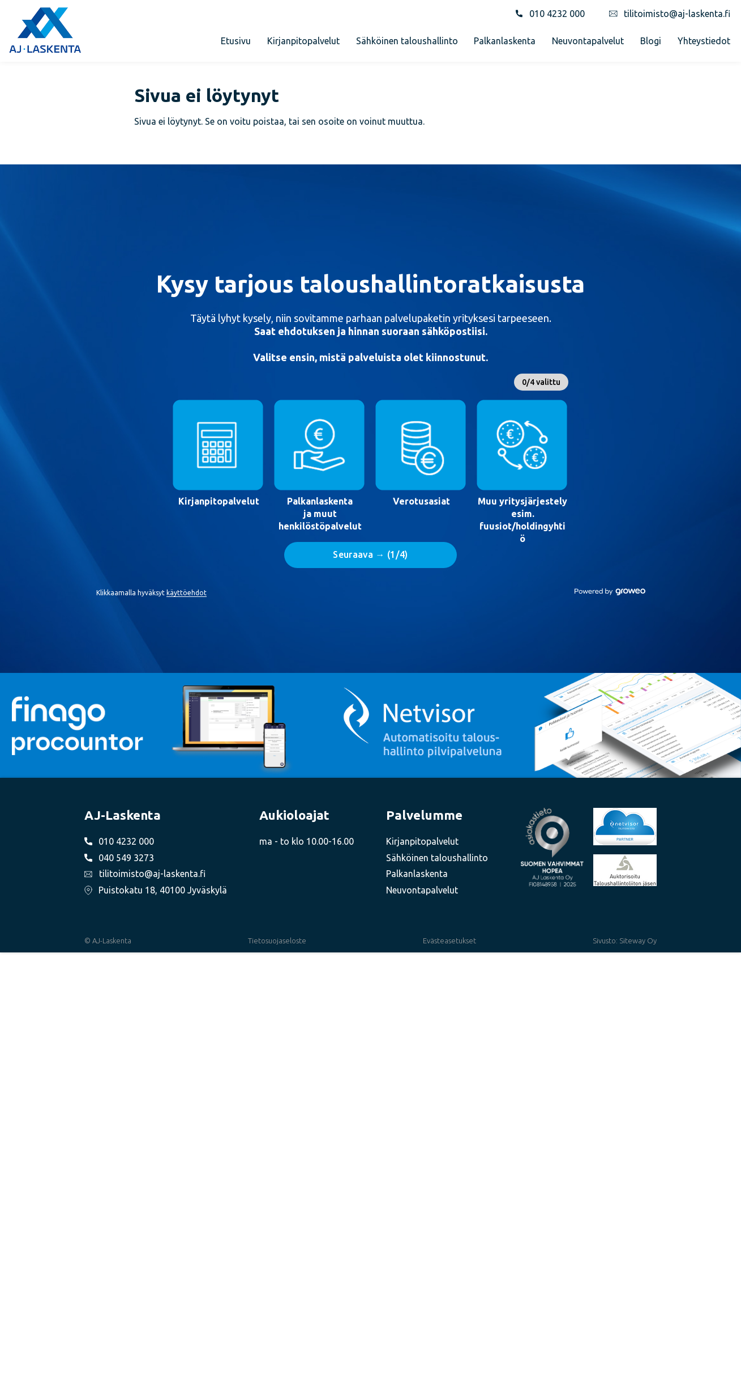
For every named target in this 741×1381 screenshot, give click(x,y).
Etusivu (236, 41)
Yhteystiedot (704, 41)
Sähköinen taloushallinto (407, 41)
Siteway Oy (638, 940)
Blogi (650, 41)
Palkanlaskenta (505, 41)
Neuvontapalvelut (588, 41)
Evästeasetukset (449, 940)
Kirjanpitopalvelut (303, 41)
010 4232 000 (557, 13)
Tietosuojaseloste (277, 940)
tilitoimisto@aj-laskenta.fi (677, 13)
